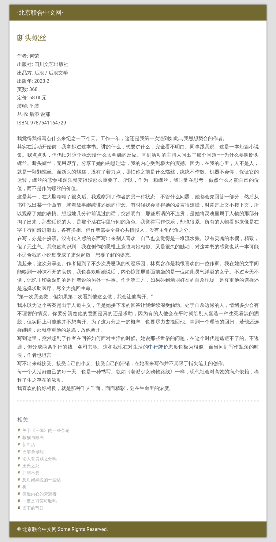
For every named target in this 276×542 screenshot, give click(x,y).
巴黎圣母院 (33, 451)
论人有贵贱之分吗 (39, 458)
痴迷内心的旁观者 (39, 493)
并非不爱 (30, 472)
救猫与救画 (33, 437)
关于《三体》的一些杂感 (45, 430)
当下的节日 (33, 508)
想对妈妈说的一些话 (41, 479)
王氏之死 (30, 465)
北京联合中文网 (40, 12)
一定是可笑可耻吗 (39, 500)
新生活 (28, 444)
